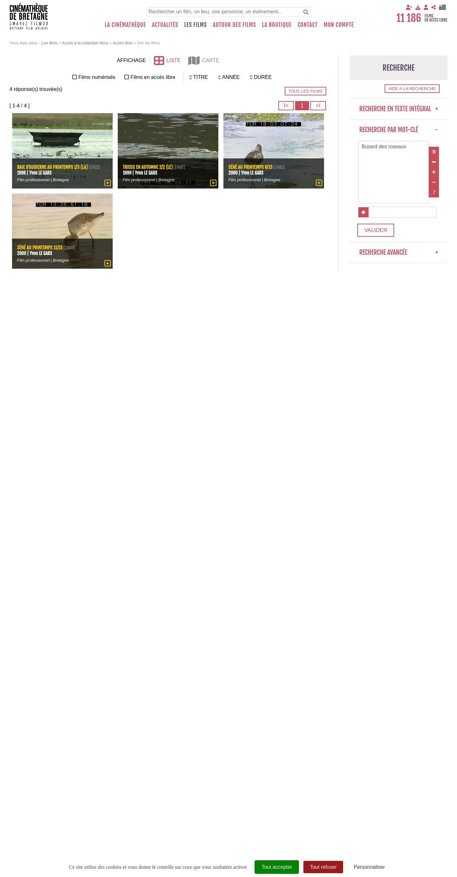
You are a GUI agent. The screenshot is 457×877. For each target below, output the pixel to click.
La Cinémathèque (125, 24)
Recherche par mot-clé (398, 130)
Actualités (165, 24)
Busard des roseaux (393, 147)
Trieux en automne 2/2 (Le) (148, 167)
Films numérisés (96, 77)
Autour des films (234, 24)
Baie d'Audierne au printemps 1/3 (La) (53, 164)
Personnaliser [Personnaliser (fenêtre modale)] (369, 867)
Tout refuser (323, 867)
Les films (195, 24)
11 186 (408, 18)
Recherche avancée (398, 254)
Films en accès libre (152, 77)
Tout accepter (277, 867)
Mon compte (339, 24)
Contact (308, 24)
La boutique (276, 24)
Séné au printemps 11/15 (40, 247)
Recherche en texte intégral (398, 109)
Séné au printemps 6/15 (250, 167)
